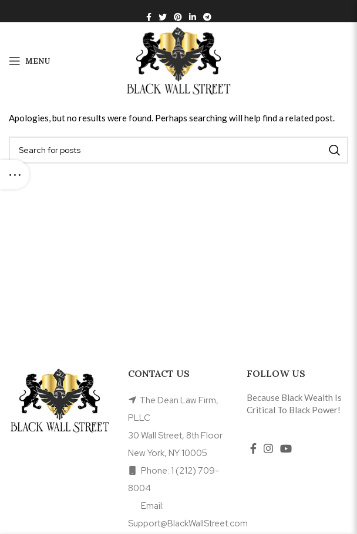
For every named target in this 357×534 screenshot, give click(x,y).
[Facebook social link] (149, 17)
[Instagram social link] (268, 448)
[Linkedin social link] (193, 17)
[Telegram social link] (207, 17)
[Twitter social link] (162, 17)
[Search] (178, 150)
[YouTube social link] (286, 448)
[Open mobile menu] (29, 61)
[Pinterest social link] (178, 17)
